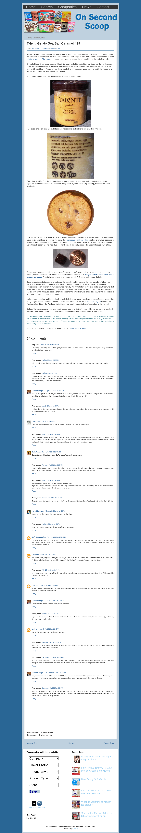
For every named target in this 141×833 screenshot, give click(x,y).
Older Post (109, 743)
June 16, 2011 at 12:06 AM (51, 452)
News (86, 7)
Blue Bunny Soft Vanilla (93, 779)
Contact (103, 7)
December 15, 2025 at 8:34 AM (52, 688)
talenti (58, 48)
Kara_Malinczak (38, 511)
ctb (42, 48)
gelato (47, 48)
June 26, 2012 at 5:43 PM (51, 480)
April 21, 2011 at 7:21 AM (55, 391)
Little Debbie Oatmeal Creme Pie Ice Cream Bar (96, 792)
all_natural (35, 48)
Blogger (75, 828)
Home (31, 7)
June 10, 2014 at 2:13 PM (55, 601)
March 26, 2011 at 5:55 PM (49, 345)
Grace (34, 421)
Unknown (35, 555)
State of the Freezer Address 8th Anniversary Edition (96, 814)
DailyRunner (36, 452)
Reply (34, 353)
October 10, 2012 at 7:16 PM (52, 498)
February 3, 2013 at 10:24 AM (55, 511)
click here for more (78, 328)
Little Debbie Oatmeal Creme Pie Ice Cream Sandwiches (96, 769)
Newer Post (32, 743)
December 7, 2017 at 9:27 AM (56, 673)
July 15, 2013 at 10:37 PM (51, 570)
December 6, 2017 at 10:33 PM (53, 657)
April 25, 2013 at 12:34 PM (56, 537)
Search (47, 7)
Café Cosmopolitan (39, 537)
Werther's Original (94, 302)
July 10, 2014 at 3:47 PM (50, 614)
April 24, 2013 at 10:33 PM (51, 524)
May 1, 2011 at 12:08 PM (50, 406)
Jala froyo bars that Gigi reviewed (40, 59)
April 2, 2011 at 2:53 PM (50, 360)
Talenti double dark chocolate (77, 240)
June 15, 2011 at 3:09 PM (51, 434)
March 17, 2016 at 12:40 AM (49, 629)
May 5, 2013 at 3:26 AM (48, 555)
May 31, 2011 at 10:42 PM (46, 421)
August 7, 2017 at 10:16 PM (51, 642)
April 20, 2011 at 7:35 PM (50, 373)
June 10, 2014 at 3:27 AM (49, 585)
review (52, 48)
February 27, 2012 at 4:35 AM (52, 465)
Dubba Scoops (37, 391)
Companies (67, 7)
